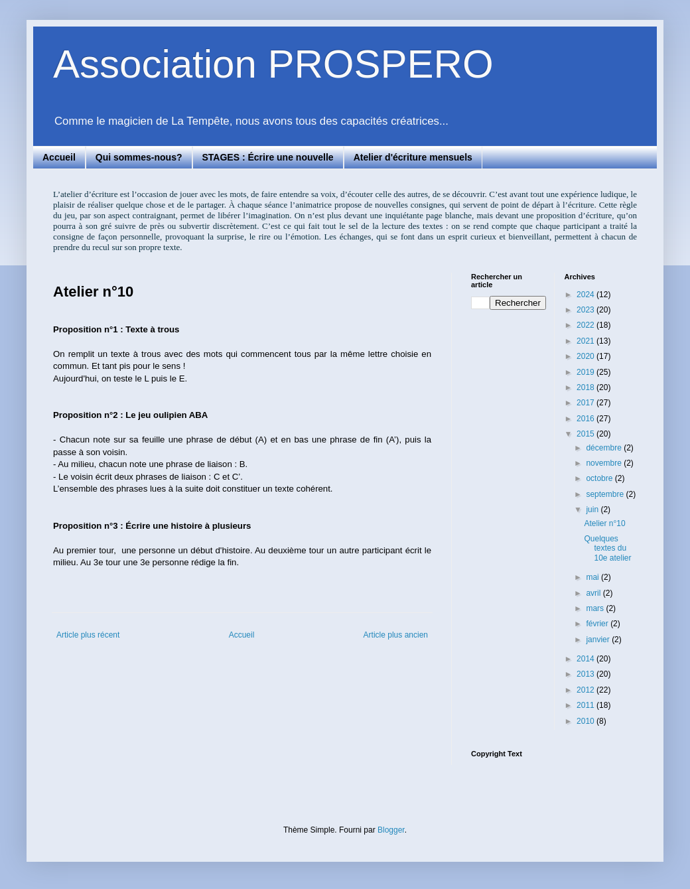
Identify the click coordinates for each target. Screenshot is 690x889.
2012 (586, 690)
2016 (586, 418)
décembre (605, 447)
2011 (586, 705)
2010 (586, 721)
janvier (599, 639)
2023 (586, 309)
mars (596, 608)
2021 (586, 341)
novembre (605, 463)
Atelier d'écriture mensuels (413, 157)
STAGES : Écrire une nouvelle (268, 157)
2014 (586, 658)
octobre (600, 478)
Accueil (59, 157)
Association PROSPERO (273, 64)
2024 (586, 294)
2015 (586, 434)
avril (594, 593)
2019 (586, 372)
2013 (586, 674)
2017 (586, 402)
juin (593, 509)
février (598, 623)
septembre (606, 494)
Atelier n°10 (604, 523)
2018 (586, 387)
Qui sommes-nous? (139, 157)
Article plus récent (87, 635)
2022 (586, 325)
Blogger (391, 830)
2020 (586, 356)
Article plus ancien (396, 635)
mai (593, 577)
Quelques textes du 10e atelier (607, 548)
